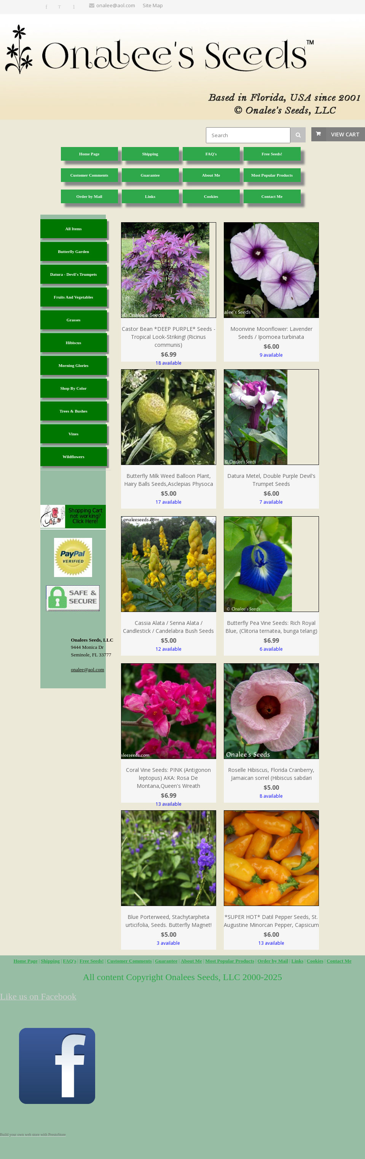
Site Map (153, 5)
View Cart (345, 134)
